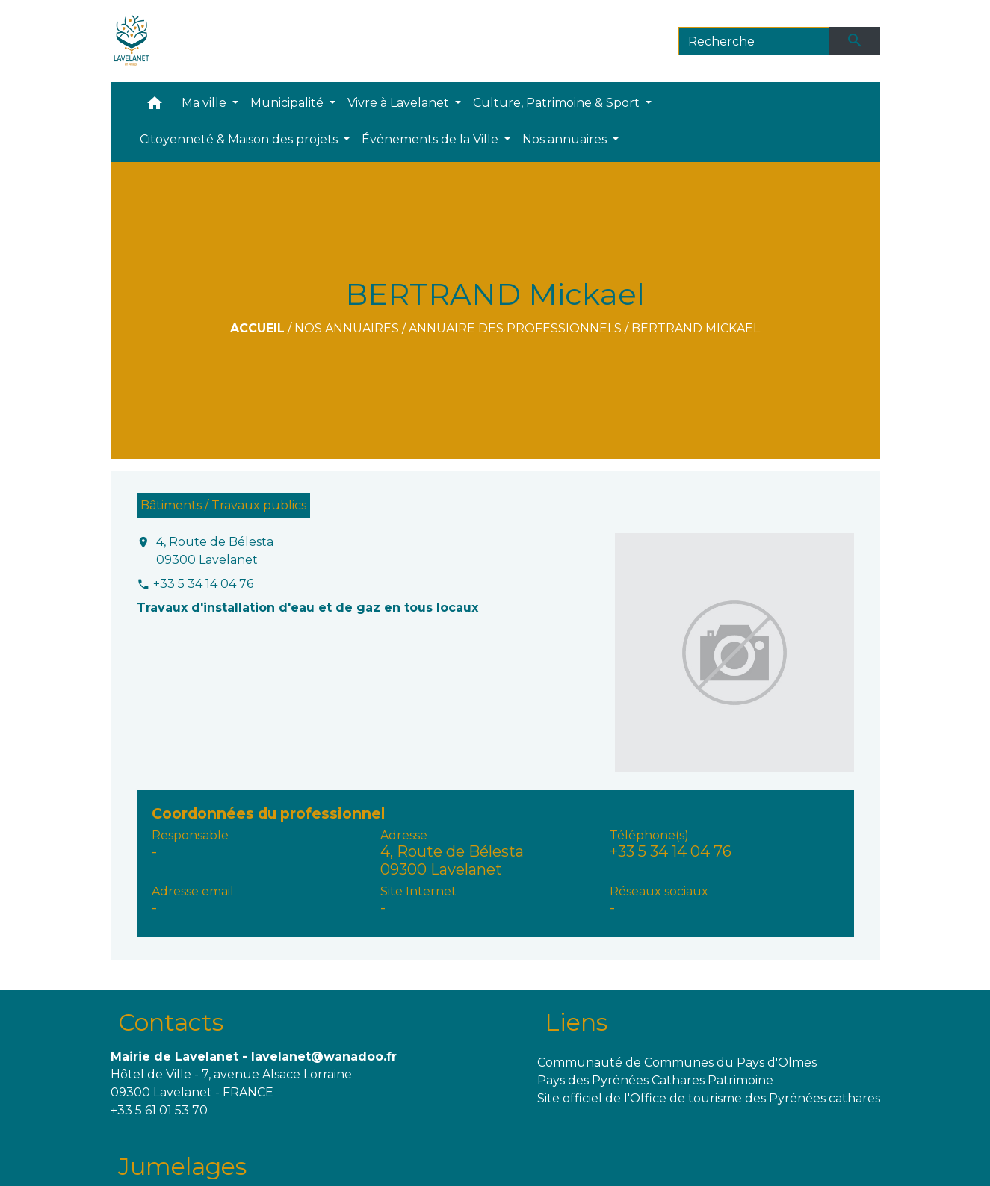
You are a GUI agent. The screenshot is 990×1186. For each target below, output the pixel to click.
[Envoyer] (854, 41)
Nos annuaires (346, 328)
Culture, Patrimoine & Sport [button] (558, 103)
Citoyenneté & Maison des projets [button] (240, 139)
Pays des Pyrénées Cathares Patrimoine (655, 1080)
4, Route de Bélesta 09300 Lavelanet (214, 551)
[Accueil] (132, 41)
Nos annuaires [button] (566, 139)
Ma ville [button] (205, 103)
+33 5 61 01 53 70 (159, 1110)
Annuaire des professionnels (515, 328)
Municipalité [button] (288, 103)
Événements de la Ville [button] (431, 139)
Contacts (170, 1022)
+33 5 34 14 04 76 (203, 584)
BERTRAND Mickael (695, 328)
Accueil (257, 328)
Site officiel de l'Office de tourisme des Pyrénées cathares (708, 1098)
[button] (155, 106)
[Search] (754, 41)
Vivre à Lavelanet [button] (399, 103)
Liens (576, 1022)
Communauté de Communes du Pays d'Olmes (677, 1062)
